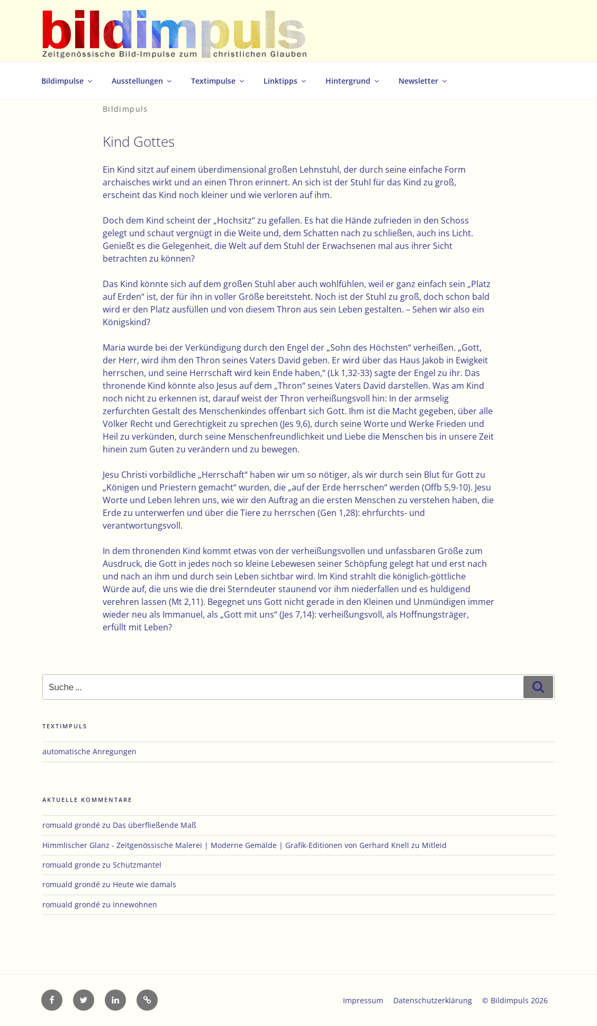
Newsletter (423, 81)
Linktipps (285, 81)
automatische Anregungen (89, 751)
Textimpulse (218, 81)
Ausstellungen (142, 81)
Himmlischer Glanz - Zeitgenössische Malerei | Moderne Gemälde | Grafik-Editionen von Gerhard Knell (225, 845)
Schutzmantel (137, 865)
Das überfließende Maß (154, 825)
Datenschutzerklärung (432, 1000)
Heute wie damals (144, 884)
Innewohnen (135, 904)
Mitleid (434, 845)
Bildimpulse (67, 81)
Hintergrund (353, 81)
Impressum (363, 1000)
